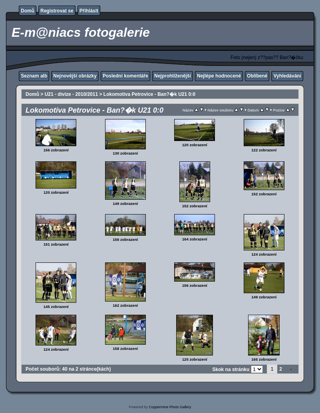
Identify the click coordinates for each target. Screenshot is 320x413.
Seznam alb (34, 76)
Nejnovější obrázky (75, 76)
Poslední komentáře (125, 76)
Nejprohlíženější (172, 76)
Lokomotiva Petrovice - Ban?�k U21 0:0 (149, 94)
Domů (27, 11)
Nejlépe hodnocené (219, 76)
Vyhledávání (287, 76)
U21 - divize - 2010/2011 (71, 94)
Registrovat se (57, 11)
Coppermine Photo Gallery (170, 407)
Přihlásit (89, 11)
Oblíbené (257, 76)
